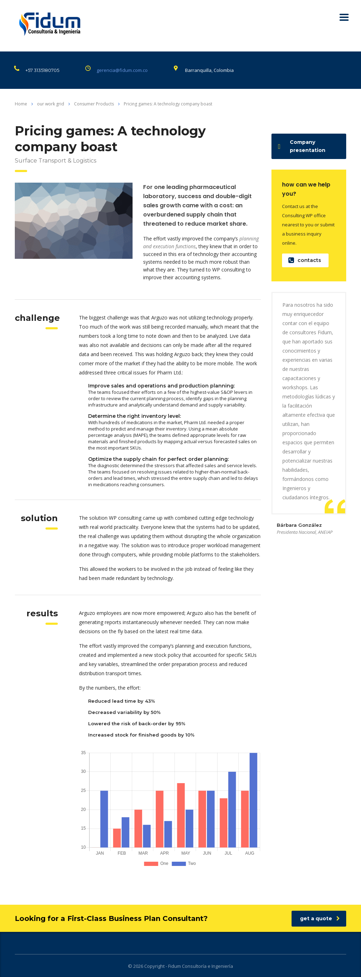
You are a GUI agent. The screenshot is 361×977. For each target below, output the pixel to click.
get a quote (320, 918)
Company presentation (301, 146)
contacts (304, 260)
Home (21, 104)
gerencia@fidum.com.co (122, 70)
